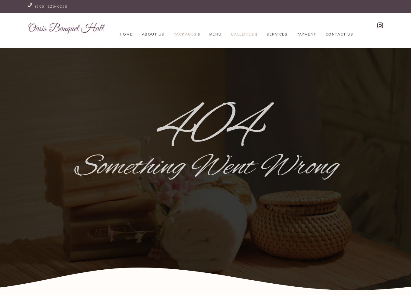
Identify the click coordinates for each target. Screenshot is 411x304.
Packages (186, 26)
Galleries (243, 26)
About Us (152, 26)
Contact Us (339, 26)
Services (276, 26)
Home (125, 26)
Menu (215, 26)
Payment (306, 26)
